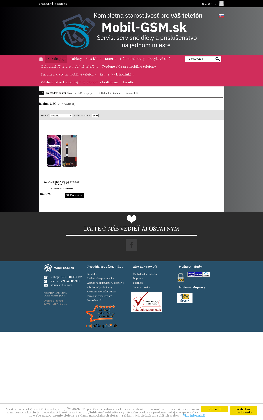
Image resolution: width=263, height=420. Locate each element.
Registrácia (60, 3)
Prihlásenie (45, 3)
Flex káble (93, 58)
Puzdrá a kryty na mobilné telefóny (68, 74)
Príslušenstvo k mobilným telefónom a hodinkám (79, 82)
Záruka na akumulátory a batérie (105, 282)
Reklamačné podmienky (100, 278)
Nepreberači (94, 300)
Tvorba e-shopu (53, 300)
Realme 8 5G (132, 93)
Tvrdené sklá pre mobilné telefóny (129, 66)
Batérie (110, 58)
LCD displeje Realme (109, 93)
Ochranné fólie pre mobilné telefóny (69, 66)
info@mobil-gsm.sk (61, 285)
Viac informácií (194, 416)
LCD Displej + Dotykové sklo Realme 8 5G (62, 183)
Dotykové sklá (159, 58)
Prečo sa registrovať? (99, 296)
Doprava (138, 278)
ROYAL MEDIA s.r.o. (55, 304)
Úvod (70, 93)
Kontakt (92, 274)
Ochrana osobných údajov (101, 291)
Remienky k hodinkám (117, 74)
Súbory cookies (141, 287)
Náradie (127, 82)
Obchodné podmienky (99, 287)
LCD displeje (56, 58)
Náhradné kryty (132, 58)
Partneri (138, 282)
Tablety (76, 58)
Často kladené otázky (145, 274)
